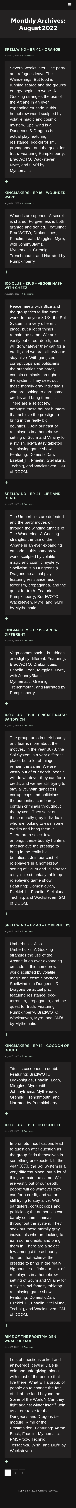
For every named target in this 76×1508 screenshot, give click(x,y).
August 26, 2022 (12, 204)
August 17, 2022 (12, 729)
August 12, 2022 (12, 1141)
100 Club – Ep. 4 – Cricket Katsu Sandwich (36, 720)
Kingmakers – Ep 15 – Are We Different (33, 635)
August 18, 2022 (12, 643)
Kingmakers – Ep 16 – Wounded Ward (36, 195)
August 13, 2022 (12, 1066)
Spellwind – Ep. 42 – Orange (33, 49)
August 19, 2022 (12, 507)
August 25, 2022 (12, 295)
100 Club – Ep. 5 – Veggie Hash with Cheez (34, 287)
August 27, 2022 (12, 56)
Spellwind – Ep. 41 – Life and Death (33, 498)
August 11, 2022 (12, 1358)
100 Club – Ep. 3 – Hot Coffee (33, 1135)
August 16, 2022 (12, 940)
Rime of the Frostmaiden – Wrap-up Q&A (32, 1349)
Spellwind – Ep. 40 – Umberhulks (25, 932)
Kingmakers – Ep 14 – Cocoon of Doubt (37, 1057)
